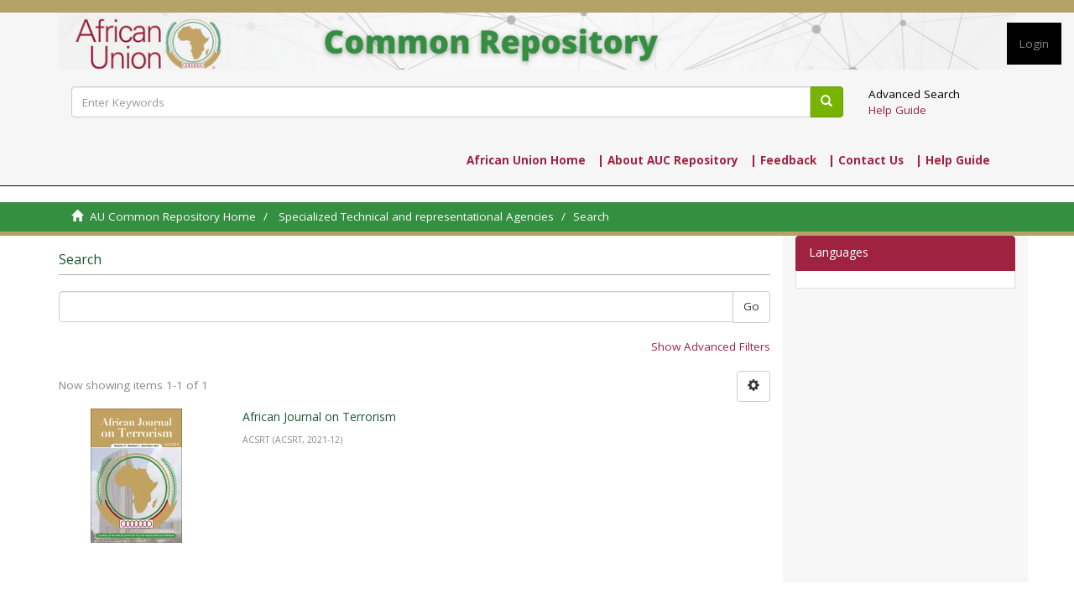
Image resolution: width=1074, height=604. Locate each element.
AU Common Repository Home (173, 216)
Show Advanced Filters (710, 346)
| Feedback (783, 160)
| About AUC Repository (667, 160)
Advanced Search (914, 94)
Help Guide (897, 109)
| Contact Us (866, 160)
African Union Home (526, 160)
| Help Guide (952, 160)
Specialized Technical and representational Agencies (416, 216)
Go (751, 306)
